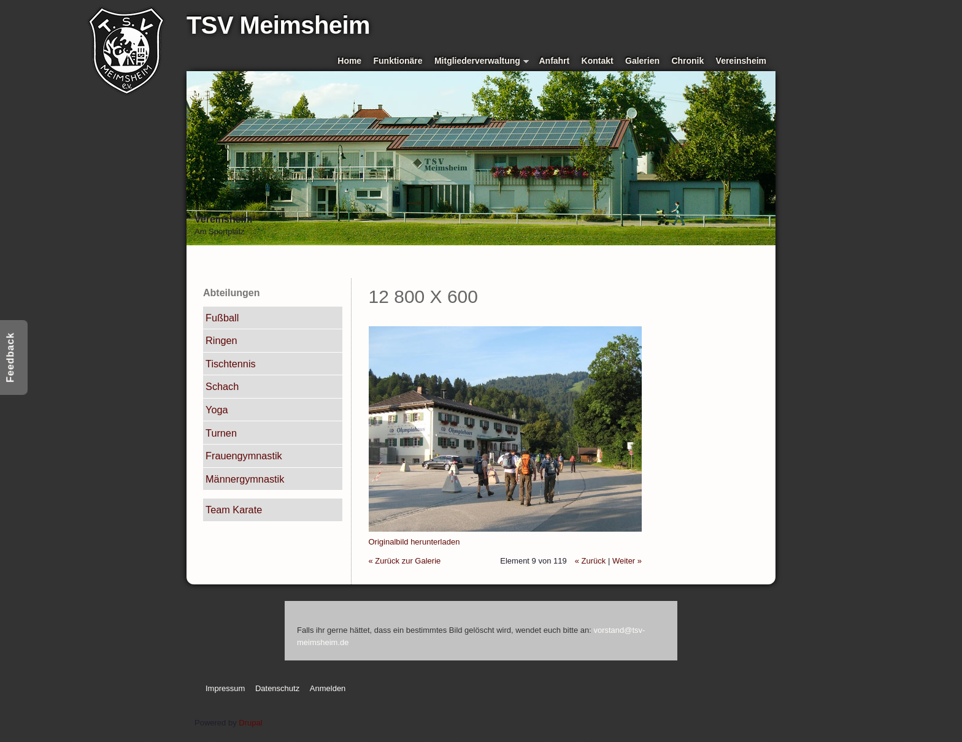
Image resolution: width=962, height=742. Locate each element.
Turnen (221, 432)
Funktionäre (398, 61)
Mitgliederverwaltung (481, 61)
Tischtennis (231, 363)
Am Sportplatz (219, 231)
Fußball (222, 317)
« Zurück (590, 560)
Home (349, 61)
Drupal (250, 722)
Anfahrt (554, 61)
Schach (222, 386)
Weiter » (627, 560)
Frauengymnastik (244, 455)
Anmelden (328, 688)
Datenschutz (277, 688)
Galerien (642, 61)
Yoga (217, 409)
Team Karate (234, 509)
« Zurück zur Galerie (405, 560)
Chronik (687, 61)
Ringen (221, 340)
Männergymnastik (245, 478)
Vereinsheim (741, 61)
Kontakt (598, 61)
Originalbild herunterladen (414, 541)
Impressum (225, 688)
